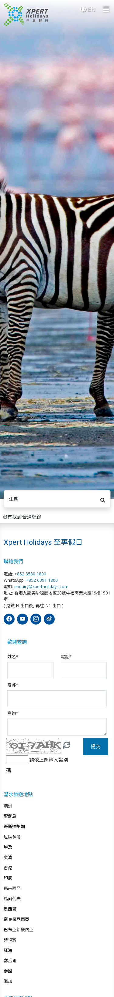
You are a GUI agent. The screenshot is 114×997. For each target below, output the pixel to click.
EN (87, 9)
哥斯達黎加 (14, 826)
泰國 (8, 971)
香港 (8, 868)
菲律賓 (10, 940)
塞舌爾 (10, 960)
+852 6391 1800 (42, 580)
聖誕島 (10, 816)
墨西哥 (10, 909)
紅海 (8, 950)
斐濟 (8, 857)
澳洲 (8, 806)
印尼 (8, 878)
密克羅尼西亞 (16, 919)
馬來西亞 (12, 888)
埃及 (8, 847)
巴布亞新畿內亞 (18, 930)
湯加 (8, 981)
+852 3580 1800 (30, 574)
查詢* (12, 713)
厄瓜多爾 (12, 837)
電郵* (12, 685)
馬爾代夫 (12, 899)
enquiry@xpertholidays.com (41, 586)
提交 (95, 746)
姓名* (12, 656)
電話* (66, 656)
